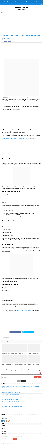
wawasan (9, 41)
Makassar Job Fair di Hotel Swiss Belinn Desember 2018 (20, 364)
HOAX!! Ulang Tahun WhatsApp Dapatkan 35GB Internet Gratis (12, 404)
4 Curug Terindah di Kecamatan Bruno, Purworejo (10, 394)
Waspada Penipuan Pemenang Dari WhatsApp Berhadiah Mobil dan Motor (33, 365)
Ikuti (41, 4)
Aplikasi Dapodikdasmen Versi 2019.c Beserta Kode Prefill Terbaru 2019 (14, 408)
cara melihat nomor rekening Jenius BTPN (21, 138)
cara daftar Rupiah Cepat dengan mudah (24, 310)
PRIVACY (3, 429)
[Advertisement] (21, 23)
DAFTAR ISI (4, 431)
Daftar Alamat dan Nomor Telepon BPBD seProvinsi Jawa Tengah (33, 353)
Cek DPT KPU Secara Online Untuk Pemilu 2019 (7, 364)
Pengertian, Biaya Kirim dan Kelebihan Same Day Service (12, 406)
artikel (6, 41)
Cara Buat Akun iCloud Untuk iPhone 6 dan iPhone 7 (11, 399)
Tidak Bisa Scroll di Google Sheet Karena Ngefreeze (11, 392)
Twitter (26, 332)
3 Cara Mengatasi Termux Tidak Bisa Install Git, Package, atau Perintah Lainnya (32, 370)
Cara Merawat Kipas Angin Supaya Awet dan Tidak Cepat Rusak (20, 353)
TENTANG (3, 425)
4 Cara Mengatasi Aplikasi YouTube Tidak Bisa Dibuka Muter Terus (13, 401)
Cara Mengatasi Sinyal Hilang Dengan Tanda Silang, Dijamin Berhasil (14, 389)
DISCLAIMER (4, 427)
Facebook (13, 332)
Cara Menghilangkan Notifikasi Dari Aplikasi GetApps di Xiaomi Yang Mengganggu (11, 370)
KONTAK (3, 428)
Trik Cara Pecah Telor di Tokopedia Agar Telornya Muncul (8, 353)
